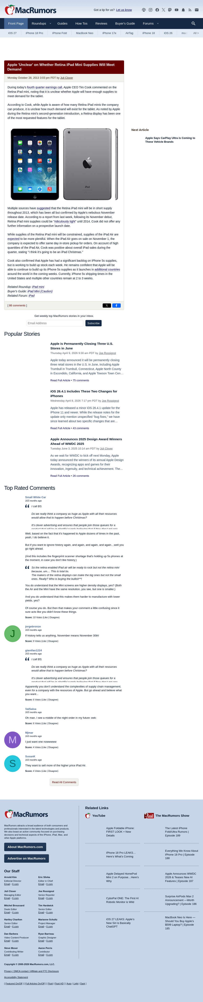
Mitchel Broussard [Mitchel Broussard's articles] (14, 904)
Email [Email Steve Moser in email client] (7, 953)
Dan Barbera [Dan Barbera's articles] (11, 932)
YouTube (98, 814)
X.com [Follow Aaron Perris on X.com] (49, 953)
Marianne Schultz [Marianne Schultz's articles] (47, 918)
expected (14, 238)
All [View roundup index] (196, 33)
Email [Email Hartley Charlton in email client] (7, 925)
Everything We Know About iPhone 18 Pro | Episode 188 (181, 853)
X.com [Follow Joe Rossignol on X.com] (49, 897)
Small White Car (35, 497)
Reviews (101, 23)
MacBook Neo (84, 33)
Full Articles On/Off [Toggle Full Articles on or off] (35, 983)
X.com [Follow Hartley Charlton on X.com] (15, 925)
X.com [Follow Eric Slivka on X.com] (49, 883)
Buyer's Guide (125, 23)
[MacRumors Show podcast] (144, 10)
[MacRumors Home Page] (30, 10)
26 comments (81, 475)
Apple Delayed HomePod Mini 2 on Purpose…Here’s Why (122, 876)
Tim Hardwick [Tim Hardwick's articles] (45, 904)
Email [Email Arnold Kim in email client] (7, 883)
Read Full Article (60, 380)
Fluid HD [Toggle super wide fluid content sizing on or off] (59, 983)
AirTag (129, 33)
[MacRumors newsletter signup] (197, 10)
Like (45, 617)
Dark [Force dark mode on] (82, 983)
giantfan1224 (33, 650)
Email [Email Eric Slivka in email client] (41, 883)
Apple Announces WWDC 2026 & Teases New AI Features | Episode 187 (180, 876)
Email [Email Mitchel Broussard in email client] (7, 911)
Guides (63, 23)
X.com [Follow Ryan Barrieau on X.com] (49, 939)
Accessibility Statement (16, 977)
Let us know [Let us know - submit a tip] (124, 10)
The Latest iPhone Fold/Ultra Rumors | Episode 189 (177, 831)
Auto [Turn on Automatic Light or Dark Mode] (69, 983)
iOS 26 (168, 33)
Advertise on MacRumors (27, 857)
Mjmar (29, 732)
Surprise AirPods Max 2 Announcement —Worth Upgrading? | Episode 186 (181, 899)
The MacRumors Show (172, 814)
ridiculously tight (64, 221)
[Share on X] (107, 305)
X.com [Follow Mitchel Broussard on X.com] (15, 911)
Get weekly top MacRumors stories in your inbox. (64, 315)
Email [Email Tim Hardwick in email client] (41, 911)
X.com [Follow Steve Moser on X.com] (15, 953)
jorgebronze (33, 626)
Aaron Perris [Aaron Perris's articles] (45, 947)
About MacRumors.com (25, 846)
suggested (43, 208)
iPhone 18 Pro (34, 33)
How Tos (81, 23)
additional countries (107, 269)
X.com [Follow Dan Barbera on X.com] (15, 939)
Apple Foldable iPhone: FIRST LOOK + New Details (120, 831)
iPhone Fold (59, 33)
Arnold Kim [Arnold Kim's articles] (10, 876)
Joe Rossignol (107, 353)
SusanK (30, 756)
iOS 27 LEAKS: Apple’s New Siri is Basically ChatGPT (120, 922)
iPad (31, 295)
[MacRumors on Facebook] (157, 10)
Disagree (54, 617)
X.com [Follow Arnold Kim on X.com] (15, 883)
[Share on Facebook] (116, 305)
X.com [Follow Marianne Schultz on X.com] (49, 925)
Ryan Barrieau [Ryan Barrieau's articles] (46, 932)
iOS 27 (12, 33)
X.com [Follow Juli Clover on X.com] (15, 897)
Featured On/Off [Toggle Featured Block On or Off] (13, 983)
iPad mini (38, 287)
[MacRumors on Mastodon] (170, 10)
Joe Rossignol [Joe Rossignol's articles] (46, 890)
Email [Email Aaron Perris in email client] (41, 953)
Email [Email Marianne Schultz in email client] (41, 925)
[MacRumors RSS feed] (190, 10)
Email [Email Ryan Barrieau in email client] (41, 939)
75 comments (81, 380)
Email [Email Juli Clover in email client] (7, 897)
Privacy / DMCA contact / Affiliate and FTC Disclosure (31, 971)
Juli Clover (66, 77)
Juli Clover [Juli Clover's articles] (10, 890)
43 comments (81, 428)
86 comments (17, 305)
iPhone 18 (149, 33)
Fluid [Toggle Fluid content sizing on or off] (50, 983)
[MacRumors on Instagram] (150, 10)
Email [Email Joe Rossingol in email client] (41, 897)
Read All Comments (64, 782)
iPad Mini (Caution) (40, 291)
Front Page (16, 23)
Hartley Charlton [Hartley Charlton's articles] (13, 918)
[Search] (195, 23)
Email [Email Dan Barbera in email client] (7, 939)
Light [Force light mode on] (75, 983)
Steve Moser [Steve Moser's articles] (11, 947)
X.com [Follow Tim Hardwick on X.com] (49, 911)
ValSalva (30, 709)
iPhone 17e (109, 33)
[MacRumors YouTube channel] (176, 10)
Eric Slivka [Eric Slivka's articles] (44, 876)
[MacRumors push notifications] (183, 10)
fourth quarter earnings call (44, 87)
